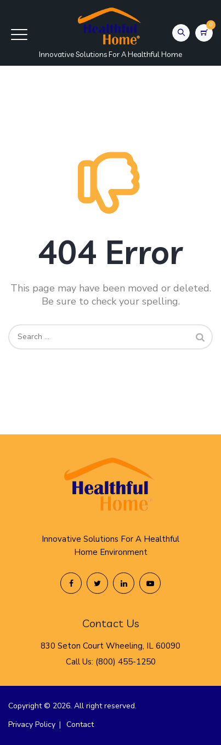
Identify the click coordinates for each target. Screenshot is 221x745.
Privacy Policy (31, 724)
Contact (80, 724)
